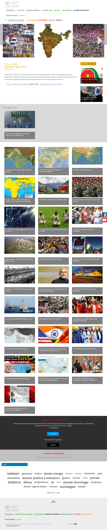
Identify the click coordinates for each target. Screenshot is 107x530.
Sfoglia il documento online (50, 84)
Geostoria (57, 10)
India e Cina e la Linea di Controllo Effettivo (86, 260)
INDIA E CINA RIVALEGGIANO (89, 79)
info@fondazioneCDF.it (13, 526)
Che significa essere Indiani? (50, 319)
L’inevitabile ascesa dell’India (16, 349)
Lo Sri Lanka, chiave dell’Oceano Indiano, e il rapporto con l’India (17, 200)
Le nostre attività (31, 20)
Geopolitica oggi (47, 10)
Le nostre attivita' (86, 514)
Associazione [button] (10, 10)
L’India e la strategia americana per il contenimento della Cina (53, 350)
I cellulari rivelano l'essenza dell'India (83, 230)
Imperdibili (52, 20)
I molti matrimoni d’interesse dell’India (84, 290)
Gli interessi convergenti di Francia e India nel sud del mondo (53, 379)
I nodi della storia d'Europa (81, 10)
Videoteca (59, 20)
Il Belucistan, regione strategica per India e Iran (19, 260)
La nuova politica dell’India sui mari (19, 319)
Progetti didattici (43, 20)
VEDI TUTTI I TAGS (53, 493)
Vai (23, 21)
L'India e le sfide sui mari (82, 170)
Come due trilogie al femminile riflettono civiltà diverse (17, 134)
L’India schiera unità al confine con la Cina (86, 200)
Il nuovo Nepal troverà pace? (50, 259)
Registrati (53, 445)
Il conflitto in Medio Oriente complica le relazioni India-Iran (85, 379)
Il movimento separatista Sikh (84, 349)
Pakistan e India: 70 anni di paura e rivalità (19, 290)
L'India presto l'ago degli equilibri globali (18, 171)
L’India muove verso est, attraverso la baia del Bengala (53, 290)
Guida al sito (20, 10)
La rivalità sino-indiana (19, 84)
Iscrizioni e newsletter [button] (33, 10)
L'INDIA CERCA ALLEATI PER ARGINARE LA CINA (89, 98)
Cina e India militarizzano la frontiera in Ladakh (16, 409)
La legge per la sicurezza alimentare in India (53, 230)
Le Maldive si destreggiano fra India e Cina (19, 230)
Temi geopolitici (66, 10)
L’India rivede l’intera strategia (17, 378)
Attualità (22, 15)
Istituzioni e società (12, 15)
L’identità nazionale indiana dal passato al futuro (85, 320)
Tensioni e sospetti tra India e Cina (52, 199)
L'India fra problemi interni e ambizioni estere (50, 171)
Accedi (53, 434)
